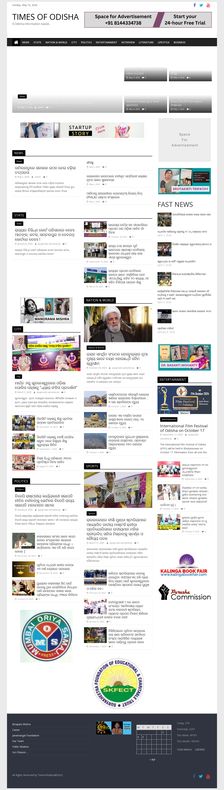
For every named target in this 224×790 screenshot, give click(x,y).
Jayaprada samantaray (49, 243)
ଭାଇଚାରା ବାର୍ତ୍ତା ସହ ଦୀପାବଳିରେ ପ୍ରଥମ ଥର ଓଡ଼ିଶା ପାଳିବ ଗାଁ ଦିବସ (128, 228)
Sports (91, 513)
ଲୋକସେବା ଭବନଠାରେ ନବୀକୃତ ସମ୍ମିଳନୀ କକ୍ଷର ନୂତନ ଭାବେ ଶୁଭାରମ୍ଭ (143, 101)
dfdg (174, 73)
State (37, 42)
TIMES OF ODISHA (45, 16)
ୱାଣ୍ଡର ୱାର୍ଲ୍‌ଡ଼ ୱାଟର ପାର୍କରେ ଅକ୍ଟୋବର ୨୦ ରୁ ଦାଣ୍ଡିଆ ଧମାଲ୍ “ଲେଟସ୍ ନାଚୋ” (194, 522)
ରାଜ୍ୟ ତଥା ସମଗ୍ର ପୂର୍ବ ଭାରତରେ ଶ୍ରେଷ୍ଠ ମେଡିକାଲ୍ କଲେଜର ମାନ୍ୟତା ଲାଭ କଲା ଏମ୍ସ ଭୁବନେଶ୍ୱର (126, 251)
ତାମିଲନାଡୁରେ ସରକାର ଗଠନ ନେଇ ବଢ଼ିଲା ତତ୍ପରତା (56, 102)
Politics (86, 42)
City (74, 42)
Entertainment (106, 42)
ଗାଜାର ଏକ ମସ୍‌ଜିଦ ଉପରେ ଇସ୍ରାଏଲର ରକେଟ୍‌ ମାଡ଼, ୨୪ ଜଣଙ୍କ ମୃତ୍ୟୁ (126, 419)
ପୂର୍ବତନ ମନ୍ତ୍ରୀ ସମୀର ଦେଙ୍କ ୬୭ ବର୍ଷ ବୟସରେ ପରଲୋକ (55, 567)
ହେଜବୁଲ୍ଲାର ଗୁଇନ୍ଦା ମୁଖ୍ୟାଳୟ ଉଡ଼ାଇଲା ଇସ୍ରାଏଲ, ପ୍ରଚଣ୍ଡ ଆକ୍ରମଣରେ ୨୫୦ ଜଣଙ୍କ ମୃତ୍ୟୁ (128, 442)
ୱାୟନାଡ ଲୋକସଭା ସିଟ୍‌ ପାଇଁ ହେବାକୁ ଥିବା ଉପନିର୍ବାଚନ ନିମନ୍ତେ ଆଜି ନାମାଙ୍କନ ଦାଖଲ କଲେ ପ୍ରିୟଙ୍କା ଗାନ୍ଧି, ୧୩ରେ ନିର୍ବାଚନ (57, 589)
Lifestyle (164, 42)
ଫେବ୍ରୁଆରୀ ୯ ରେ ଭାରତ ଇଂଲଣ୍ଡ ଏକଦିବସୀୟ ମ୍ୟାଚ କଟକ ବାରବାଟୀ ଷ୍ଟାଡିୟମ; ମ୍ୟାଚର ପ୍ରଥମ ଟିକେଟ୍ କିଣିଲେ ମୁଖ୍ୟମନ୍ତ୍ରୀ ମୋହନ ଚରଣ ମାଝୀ (117, 609)
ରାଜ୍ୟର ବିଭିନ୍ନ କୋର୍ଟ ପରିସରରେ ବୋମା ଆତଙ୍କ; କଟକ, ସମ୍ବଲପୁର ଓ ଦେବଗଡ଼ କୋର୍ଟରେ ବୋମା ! (45, 234)
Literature (146, 42)
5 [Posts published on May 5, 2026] (143, 736)
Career (16, 729)
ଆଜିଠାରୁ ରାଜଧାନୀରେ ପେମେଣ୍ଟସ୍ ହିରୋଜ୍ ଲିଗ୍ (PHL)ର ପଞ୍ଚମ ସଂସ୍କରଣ (189, 101)
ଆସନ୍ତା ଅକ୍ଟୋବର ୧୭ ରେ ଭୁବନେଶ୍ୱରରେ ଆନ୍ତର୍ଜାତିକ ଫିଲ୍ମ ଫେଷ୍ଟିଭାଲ (195, 470)
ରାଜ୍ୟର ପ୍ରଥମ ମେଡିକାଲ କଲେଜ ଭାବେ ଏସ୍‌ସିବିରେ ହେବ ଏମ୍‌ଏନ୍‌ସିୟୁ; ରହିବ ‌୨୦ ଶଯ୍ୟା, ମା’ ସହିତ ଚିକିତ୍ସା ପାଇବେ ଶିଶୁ (128, 276)
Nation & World (56, 42)
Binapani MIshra (21, 724)
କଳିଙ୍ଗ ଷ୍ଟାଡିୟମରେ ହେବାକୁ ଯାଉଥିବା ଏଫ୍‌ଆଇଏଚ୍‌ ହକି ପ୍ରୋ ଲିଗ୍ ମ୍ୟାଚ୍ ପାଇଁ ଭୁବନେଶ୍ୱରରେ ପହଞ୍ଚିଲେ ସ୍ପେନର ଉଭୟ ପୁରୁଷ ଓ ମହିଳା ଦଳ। (118, 580)
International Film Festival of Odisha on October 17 (184, 428)
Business (179, 42)
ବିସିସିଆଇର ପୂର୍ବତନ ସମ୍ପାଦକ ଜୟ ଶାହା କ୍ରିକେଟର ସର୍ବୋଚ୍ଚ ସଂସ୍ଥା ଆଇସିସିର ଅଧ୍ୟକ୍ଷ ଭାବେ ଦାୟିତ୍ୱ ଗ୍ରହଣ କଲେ (127, 636)
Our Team (18, 741)
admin (41, 107)
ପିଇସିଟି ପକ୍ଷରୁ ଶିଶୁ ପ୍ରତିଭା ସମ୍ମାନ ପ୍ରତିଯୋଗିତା (54, 420)
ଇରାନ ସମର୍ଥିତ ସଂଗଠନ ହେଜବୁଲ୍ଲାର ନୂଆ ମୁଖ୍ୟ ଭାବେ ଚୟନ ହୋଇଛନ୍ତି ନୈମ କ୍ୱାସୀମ (117, 358)
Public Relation (20, 746)
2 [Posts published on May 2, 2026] (163, 732)
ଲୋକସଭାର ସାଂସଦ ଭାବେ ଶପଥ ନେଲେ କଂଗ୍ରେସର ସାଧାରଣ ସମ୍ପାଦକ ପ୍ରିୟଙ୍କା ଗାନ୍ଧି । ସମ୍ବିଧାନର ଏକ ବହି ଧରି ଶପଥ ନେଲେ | (45, 543)
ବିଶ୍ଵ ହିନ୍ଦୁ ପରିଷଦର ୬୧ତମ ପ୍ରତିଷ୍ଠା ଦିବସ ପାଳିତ (54, 460)
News (25, 42)
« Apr (152, 759)
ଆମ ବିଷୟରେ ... (20, 752)
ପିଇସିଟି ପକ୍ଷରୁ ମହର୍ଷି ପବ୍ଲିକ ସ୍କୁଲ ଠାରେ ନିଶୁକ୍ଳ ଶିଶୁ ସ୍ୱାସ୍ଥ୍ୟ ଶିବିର (55, 441)
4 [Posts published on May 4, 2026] (138, 736)
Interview (128, 42)
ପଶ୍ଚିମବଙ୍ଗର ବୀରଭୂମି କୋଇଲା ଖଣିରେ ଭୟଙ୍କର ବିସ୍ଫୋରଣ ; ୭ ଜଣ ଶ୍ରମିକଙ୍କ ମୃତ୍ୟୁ (128, 398)
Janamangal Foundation (25, 735)
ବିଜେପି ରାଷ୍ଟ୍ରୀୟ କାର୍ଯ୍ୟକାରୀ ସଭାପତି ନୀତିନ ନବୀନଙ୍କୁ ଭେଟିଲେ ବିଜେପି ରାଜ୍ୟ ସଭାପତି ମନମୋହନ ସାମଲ (44, 500)
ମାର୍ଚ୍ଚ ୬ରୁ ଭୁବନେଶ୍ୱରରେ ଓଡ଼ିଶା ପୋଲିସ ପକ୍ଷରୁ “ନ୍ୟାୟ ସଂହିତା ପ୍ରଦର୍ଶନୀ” (46, 385)
